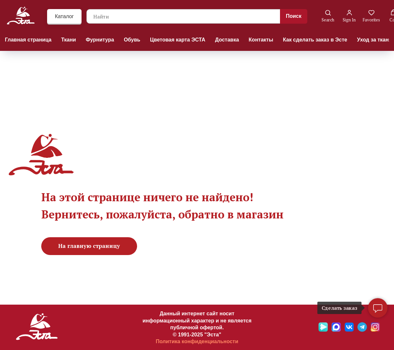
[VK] (349, 330)
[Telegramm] (362, 330)
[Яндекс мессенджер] (323, 330)
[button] (328, 16)
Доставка (227, 39)
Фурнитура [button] (100, 39)
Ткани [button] (68, 39)
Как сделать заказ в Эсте (315, 39)
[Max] (336, 330)
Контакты (261, 39)
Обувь (132, 39)
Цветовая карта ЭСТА (177, 39)
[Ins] (375, 330)
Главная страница (28, 39)
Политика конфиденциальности (197, 341)
